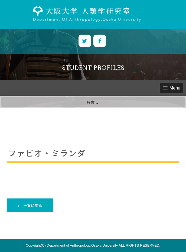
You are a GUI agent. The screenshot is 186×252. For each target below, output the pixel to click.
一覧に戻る (30, 205)
